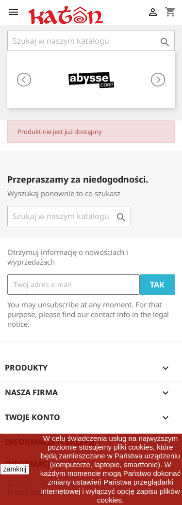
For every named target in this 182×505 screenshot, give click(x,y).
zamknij (14, 469)
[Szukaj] (91, 41)
